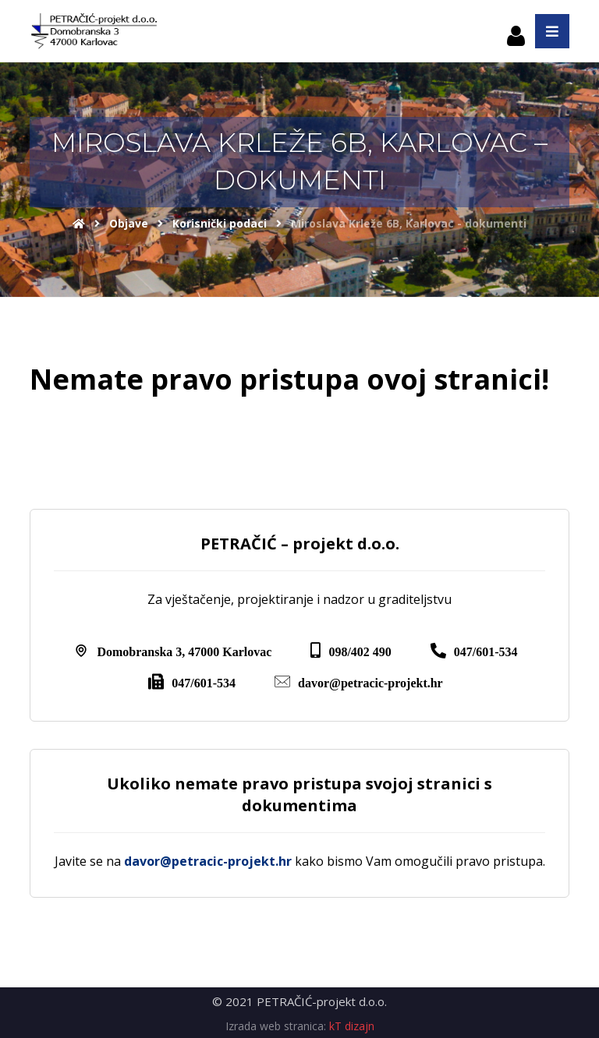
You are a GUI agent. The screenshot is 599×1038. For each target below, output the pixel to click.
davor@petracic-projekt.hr (208, 861)
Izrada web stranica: (275, 1026)
